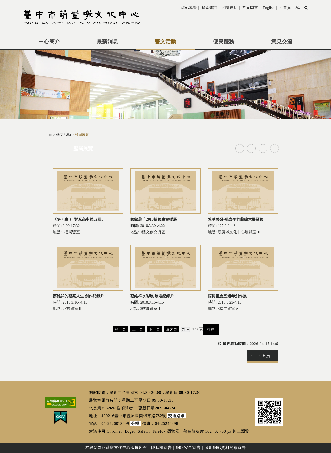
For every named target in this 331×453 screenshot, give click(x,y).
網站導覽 (189, 8)
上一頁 (137, 329)
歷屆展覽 (82, 134)
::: (179, 8)
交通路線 (176, 416)
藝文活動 (165, 42)
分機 (135, 423)
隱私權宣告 (161, 447)
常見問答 (250, 8)
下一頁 (154, 329)
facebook (239, 148)
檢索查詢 (209, 8)
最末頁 (171, 329)
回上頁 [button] (263, 355)
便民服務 (223, 42)
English (269, 8)
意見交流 (281, 42)
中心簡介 (49, 42)
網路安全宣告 (188, 447)
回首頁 (285, 8)
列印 (274, 148)
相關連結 (229, 8)
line (263, 148)
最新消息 (107, 42)
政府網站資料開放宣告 (225, 447)
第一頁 (120, 329)
